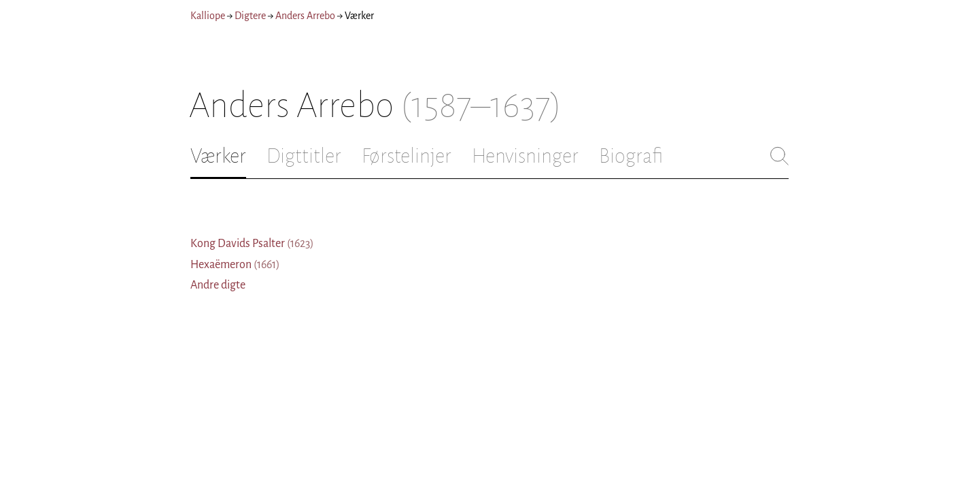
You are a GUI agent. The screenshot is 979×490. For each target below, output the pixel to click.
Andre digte (217, 285)
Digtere (250, 15)
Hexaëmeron (235, 265)
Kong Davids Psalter (252, 244)
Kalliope (207, 15)
